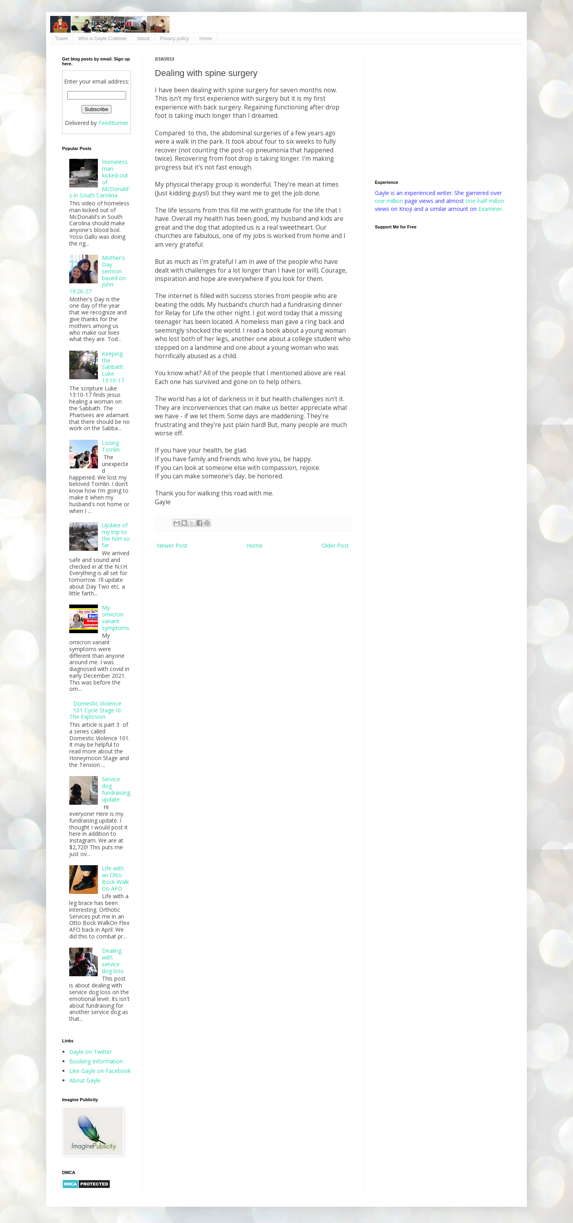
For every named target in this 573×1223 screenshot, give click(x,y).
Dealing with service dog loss (113, 960)
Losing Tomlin (111, 446)
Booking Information (96, 1061)
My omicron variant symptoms (115, 617)
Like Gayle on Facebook (100, 1071)
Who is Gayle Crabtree (102, 38)
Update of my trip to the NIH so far (116, 535)
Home (205, 38)
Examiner (490, 209)
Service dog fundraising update (116, 789)
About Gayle (85, 1080)
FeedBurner (113, 123)
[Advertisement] (443, 112)
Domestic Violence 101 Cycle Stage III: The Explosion (95, 710)
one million (390, 201)
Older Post (335, 545)
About (143, 38)
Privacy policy (174, 38)
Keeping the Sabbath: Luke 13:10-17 (113, 367)
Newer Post (172, 545)
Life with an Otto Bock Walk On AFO (115, 878)
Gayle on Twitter (90, 1051)
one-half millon (485, 201)
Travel (61, 38)
